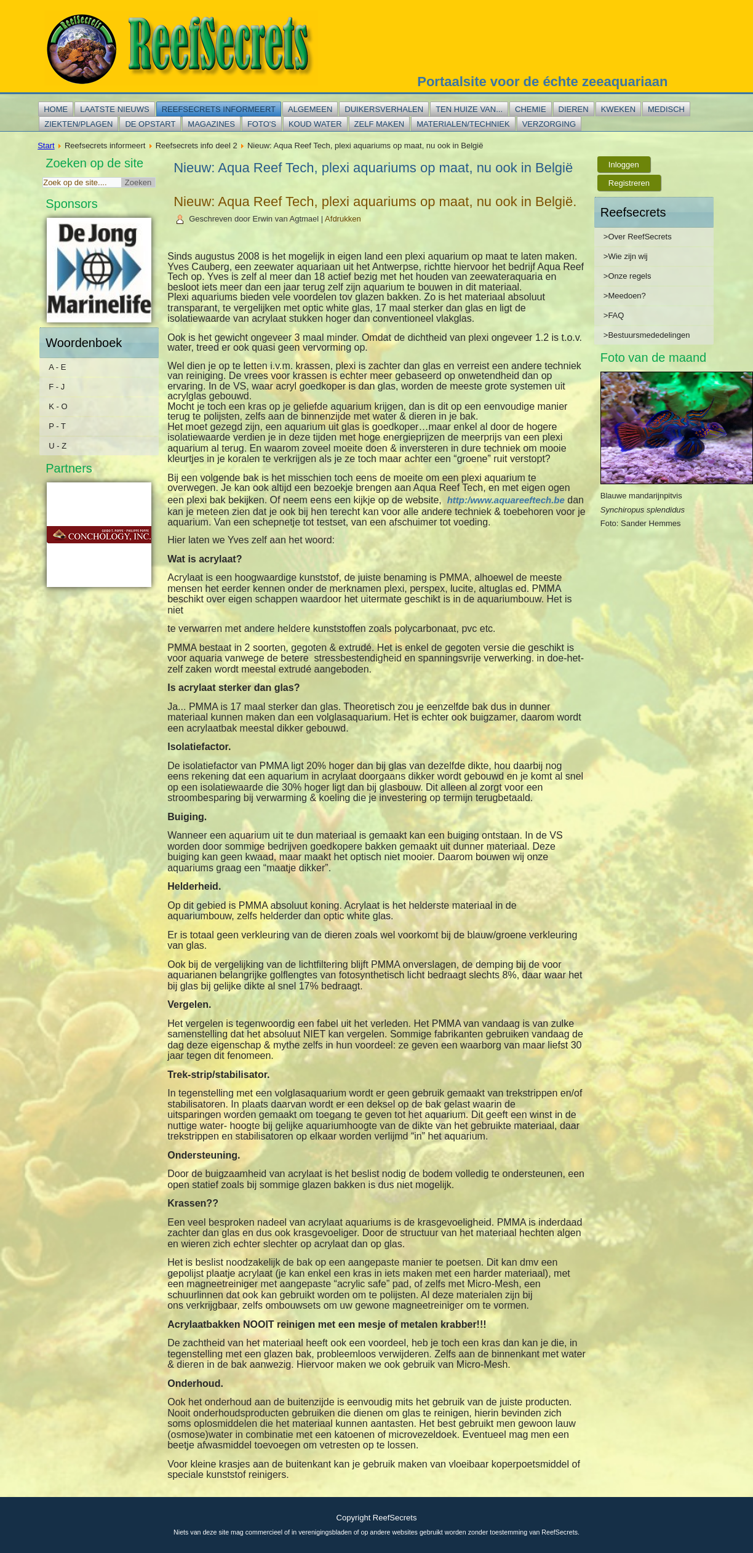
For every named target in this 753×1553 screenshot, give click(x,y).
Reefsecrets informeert (219, 109)
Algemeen (310, 109)
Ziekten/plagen (78, 124)
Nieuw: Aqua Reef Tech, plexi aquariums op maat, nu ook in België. (374, 201)
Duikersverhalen (384, 109)
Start (46, 145)
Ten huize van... (469, 109)
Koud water (315, 124)
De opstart (150, 124)
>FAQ (614, 315)
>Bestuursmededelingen (647, 335)
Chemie (530, 109)
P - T (57, 426)
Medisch (666, 109)
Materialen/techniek (462, 124)
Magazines (211, 124)
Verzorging (549, 124)
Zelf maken (379, 124)
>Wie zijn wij (626, 256)
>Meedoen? (625, 295)
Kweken (618, 109)
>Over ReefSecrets (638, 236)
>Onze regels (627, 276)
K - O (58, 406)
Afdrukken (343, 218)
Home (56, 109)
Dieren (574, 109)
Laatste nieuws (114, 109)
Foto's (261, 124)
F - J (57, 386)
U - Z (57, 445)
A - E (57, 367)
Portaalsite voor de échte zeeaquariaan (542, 81)
